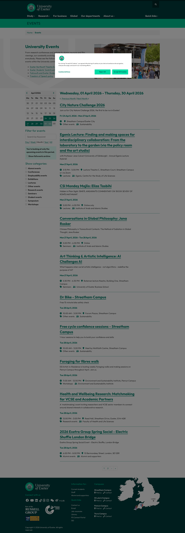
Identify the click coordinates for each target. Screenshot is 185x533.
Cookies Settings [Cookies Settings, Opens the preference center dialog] (64, 72)
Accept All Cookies (120, 72)
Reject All (102, 72)
